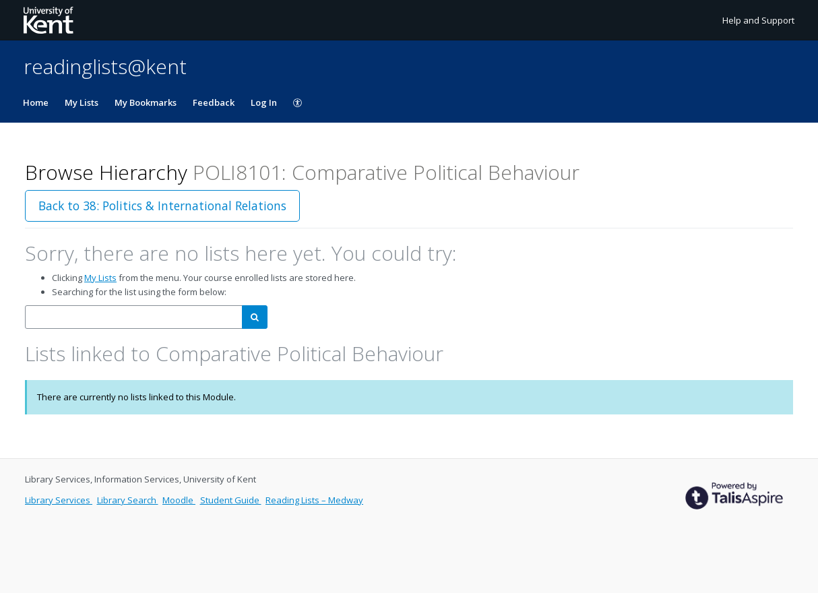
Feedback (213, 102)
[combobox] (134, 317)
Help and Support (758, 20)
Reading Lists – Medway (314, 500)
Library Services (58, 500)
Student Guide (230, 500)
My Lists (81, 102)
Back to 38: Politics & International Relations (162, 205)
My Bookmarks (146, 102)
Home (36, 102)
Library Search (127, 500)
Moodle (178, 500)
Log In (264, 102)
